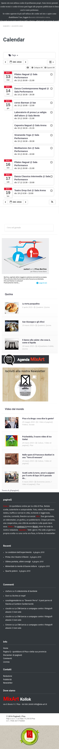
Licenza (6, 662)
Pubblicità (7, 679)
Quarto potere (11, 571)
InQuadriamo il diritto (46, 346)
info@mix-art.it (40, 704)
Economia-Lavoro (43, 482)
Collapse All (37, 68)
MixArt (35, 527)
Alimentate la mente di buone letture (21, 566)
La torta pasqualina (30, 304)
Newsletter (8, 683)
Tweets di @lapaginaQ (10, 490)
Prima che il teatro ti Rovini (16, 557)
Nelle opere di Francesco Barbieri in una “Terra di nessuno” (38, 456)
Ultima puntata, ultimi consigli (18, 562)
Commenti (7, 658)
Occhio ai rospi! (18, 596)
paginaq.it (21, 527)
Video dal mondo (14, 409)
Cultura (40, 443)
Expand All (50, 68)
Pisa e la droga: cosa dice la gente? (38, 418)
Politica (25, 425)
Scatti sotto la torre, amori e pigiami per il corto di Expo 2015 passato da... (38, 475)
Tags (13, 55)
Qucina (9, 294)
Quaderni (39, 307)
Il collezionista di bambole (26, 591)
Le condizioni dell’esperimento (18, 552)
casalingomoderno (13, 600)
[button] (52, 202)
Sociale (31, 425)
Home (5, 648)
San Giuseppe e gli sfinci (33, 322)
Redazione (7, 676)
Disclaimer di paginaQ (12, 655)
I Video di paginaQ (45, 422)
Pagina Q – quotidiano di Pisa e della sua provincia (24, 652)
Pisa (31, 445)
